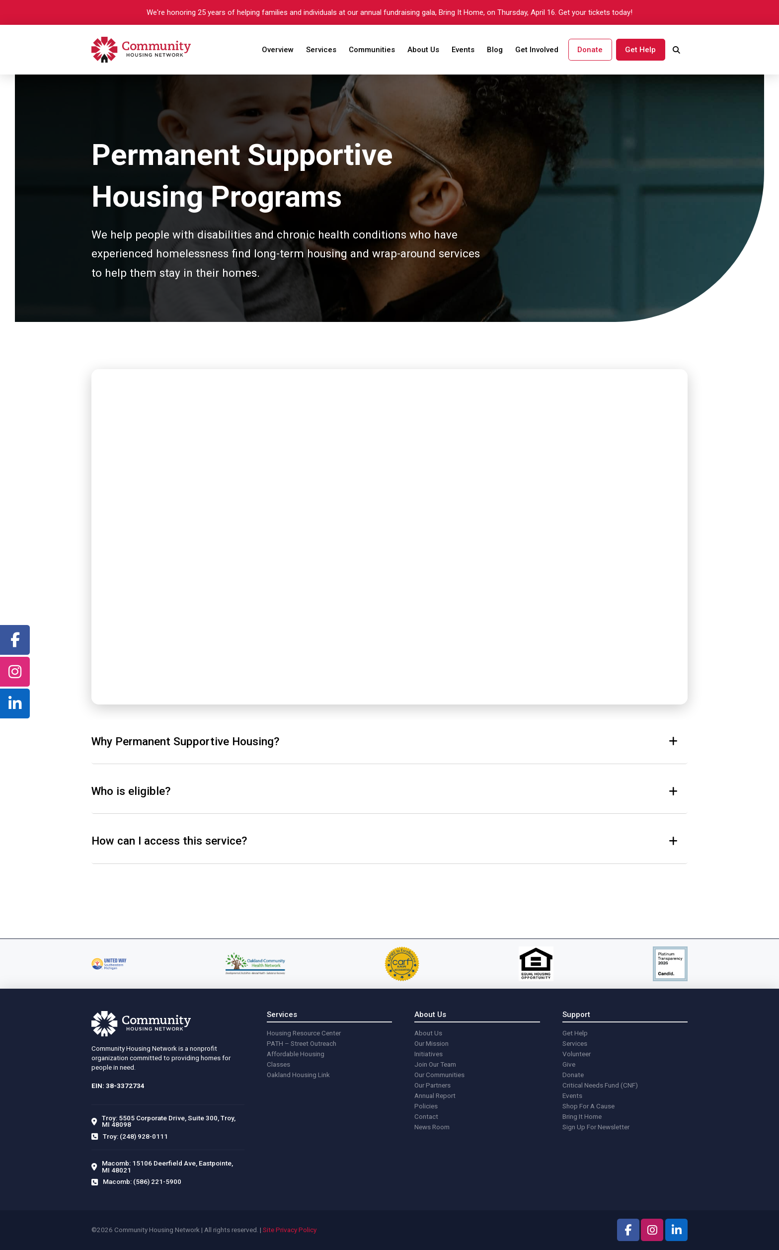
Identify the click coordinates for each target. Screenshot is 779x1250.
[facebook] (15, 640)
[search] (676, 50)
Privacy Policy (296, 1230)
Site (268, 1230)
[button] (389, 741)
